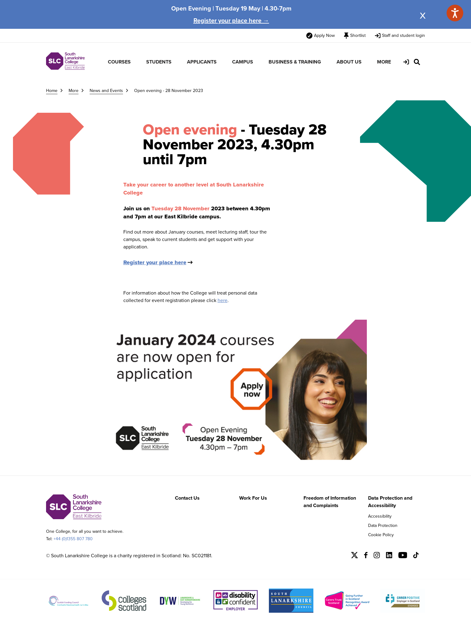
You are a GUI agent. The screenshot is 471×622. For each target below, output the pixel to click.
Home (51, 90)
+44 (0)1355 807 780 (73, 539)
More (73, 90)
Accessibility (380, 516)
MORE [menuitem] (384, 61)
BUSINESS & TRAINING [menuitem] (295, 61)
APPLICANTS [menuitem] (202, 61)
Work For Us (253, 498)
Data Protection (382, 525)
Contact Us (187, 498)
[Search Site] (417, 62)
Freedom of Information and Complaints (329, 501)
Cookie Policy (381, 535)
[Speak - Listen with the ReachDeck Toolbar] (455, 13)
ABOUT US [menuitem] (349, 61)
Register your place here (154, 262)
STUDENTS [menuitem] (159, 61)
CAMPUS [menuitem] (242, 61)
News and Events (106, 90)
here (222, 300)
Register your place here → (231, 20)
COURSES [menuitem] (119, 61)
